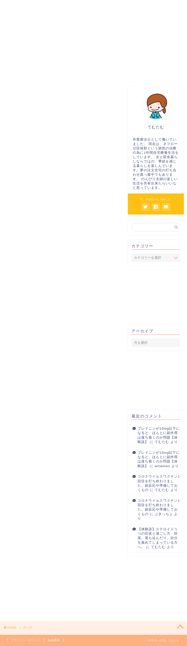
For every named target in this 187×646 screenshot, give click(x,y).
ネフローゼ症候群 (95, 70)
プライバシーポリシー (25, 640)
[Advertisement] (157, 294)
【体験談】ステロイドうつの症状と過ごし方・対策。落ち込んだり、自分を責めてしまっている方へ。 (158, 538)
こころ (59, 68)
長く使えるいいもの (131, 70)
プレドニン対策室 (23, 70)
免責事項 (54, 640)
